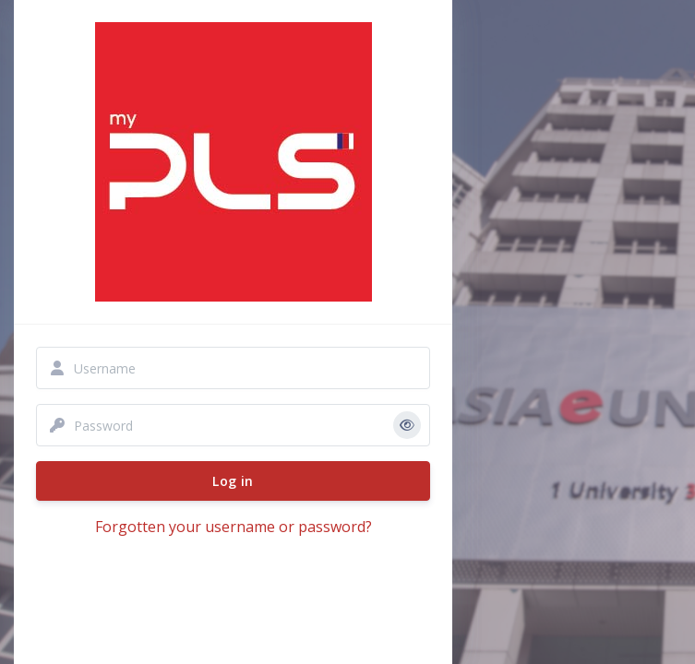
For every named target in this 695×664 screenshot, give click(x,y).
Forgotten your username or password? (233, 526)
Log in (232, 481)
